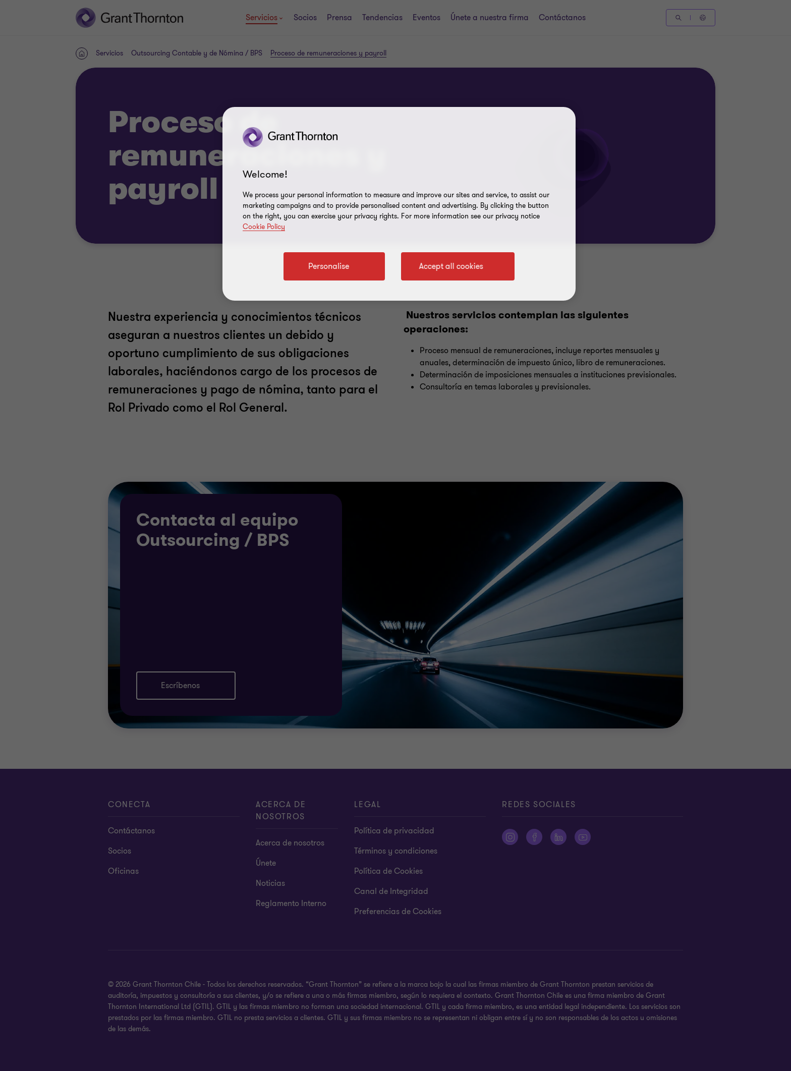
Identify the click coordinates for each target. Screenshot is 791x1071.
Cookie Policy (264, 227)
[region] (399, 204)
